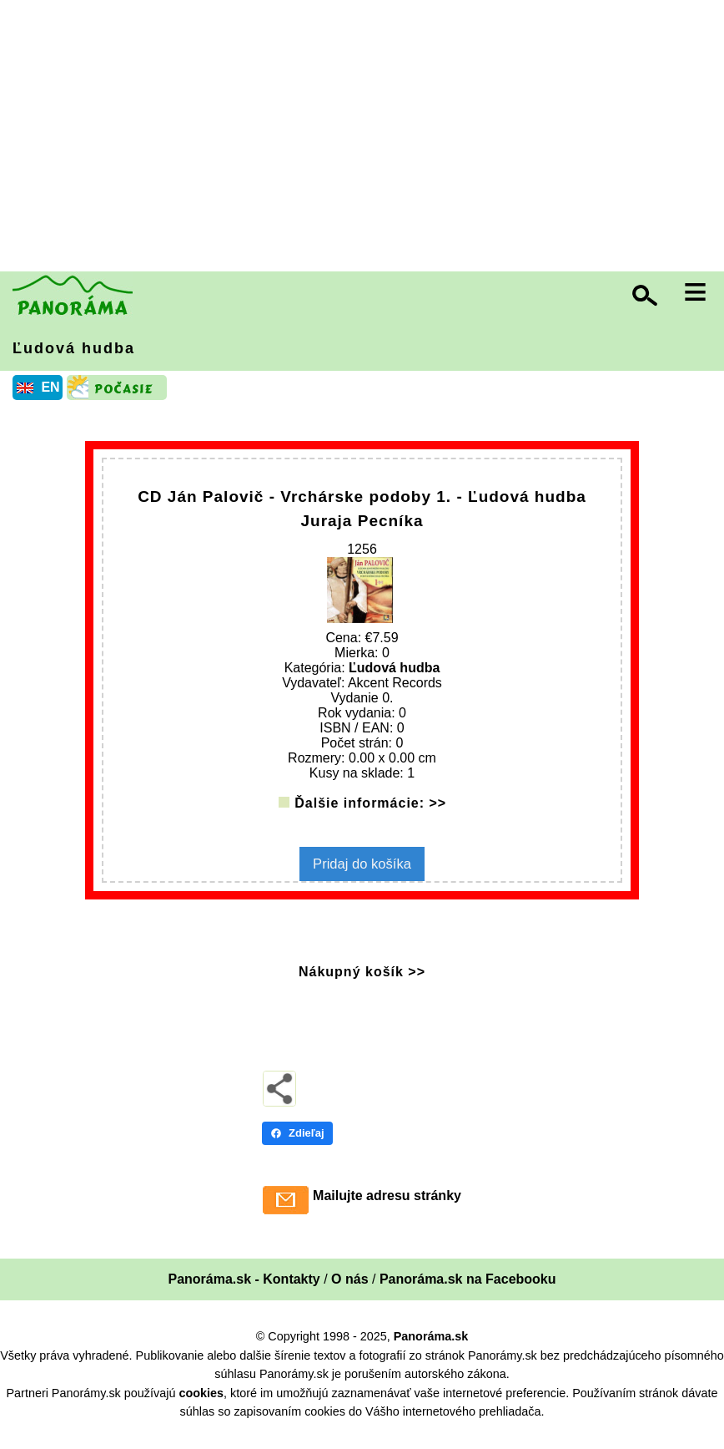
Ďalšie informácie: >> (370, 820)
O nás (349, 1294)
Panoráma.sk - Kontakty (243, 1294)
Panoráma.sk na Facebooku (468, 1294)
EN (50, 387)
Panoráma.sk (431, 1351)
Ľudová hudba (74, 348)
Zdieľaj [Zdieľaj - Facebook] (297, 1148)
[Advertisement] (366, 138)
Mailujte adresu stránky (387, 1210)
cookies (201, 1407)
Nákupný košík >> (362, 987)
